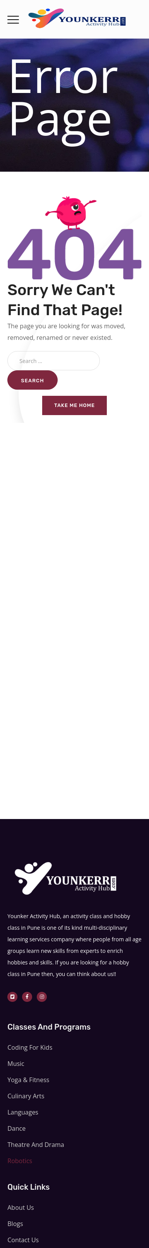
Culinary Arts (25, 1096)
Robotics (19, 1161)
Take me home (74, 405)
